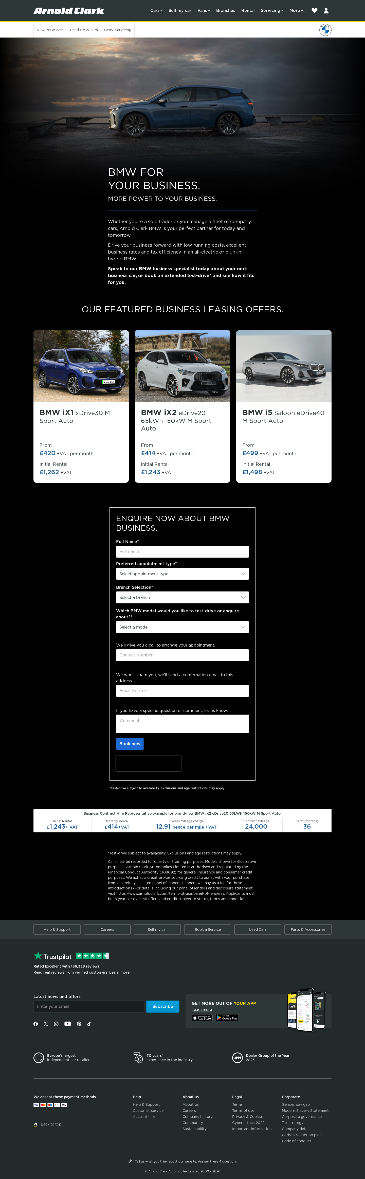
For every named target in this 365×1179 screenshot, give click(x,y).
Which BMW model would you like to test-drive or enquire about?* (177, 614)
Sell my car (180, 10)
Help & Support (57, 929)
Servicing (270, 10)
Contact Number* (134, 639)
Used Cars (258, 929)
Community (192, 1123)
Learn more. (119, 972)
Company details (296, 1129)
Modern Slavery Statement (305, 1111)
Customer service (148, 1111)
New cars (50, 30)
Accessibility (144, 1117)
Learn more (202, 1010)
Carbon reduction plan (302, 1135)
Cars (154, 10)
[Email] (89, 1007)
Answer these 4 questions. (218, 1161)
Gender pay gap (296, 1104)
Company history (197, 1117)
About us (190, 1104)
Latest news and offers (57, 996)
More (294, 10)
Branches (225, 10)
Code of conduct (296, 1141)
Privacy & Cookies (248, 1117)
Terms (237, 1104)
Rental (248, 10)
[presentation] (148, 763)
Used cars (84, 30)
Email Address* (132, 668)
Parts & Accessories (308, 929)
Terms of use (243, 1111)
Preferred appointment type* (146, 563)
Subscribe (163, 1006)
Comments (127, 704)
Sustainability (194, 1129)
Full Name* (127, 541)
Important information (252, 1129)
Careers (107, 929)
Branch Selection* (134, 587)
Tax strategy (292, 1123)
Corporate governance (302, 1117)
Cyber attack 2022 (248, 1123)
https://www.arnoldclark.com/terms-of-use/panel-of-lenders (169, 893)
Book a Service (208, 929)
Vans (202, 10)
